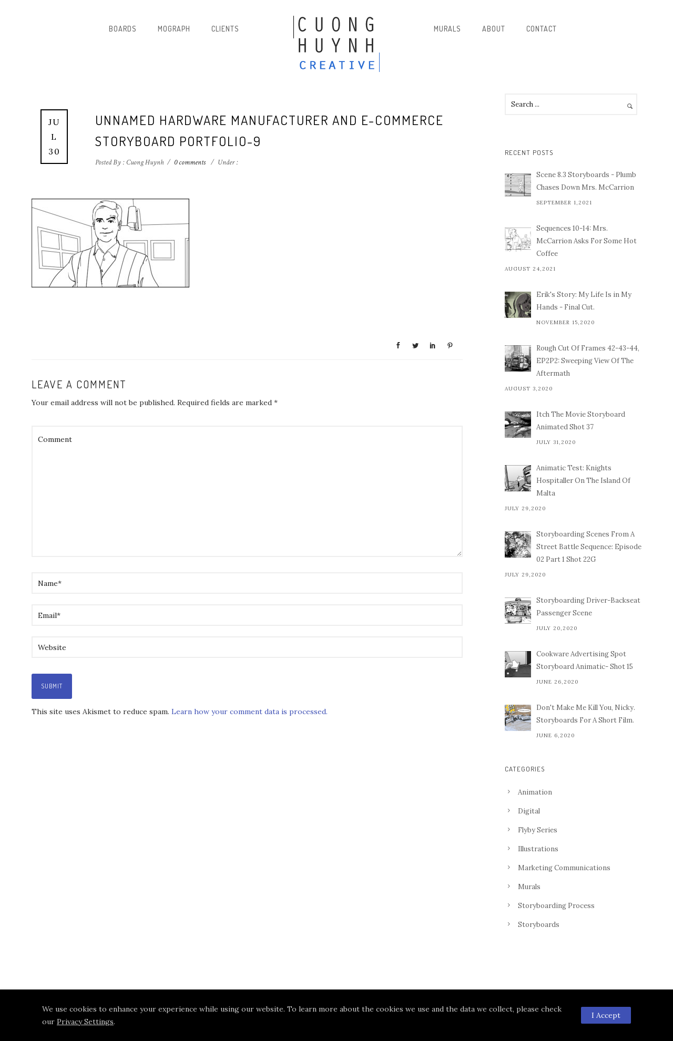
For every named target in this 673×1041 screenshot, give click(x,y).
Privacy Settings (85, 1021)
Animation (535, 792)
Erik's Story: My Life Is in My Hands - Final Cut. (583, 301)
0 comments (190, 162)
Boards (123, 28)
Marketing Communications (564, 867)
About (493, 28)
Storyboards (538, 924)
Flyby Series (537, 830)
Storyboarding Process (556, 905)
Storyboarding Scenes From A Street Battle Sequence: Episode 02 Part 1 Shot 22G (588, 547)
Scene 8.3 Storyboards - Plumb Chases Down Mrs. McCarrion (586, 181)
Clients (225, 28)
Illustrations (538, 848)
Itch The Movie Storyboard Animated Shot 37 (580, 420)
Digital (529, 811)
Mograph (174, 28)
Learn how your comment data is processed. (249, 711)
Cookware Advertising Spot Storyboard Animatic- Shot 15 (584, 660)
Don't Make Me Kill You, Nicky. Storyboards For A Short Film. (585, 714)
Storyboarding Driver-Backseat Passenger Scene (588, 606)
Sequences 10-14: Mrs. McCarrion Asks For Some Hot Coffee (586, 241)
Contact (541, 28)
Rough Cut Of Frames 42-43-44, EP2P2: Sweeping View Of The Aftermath (587, 361)
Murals (447, 28)
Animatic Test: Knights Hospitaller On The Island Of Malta (583, 480)
